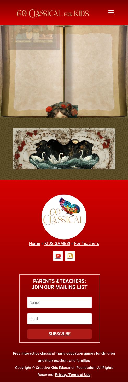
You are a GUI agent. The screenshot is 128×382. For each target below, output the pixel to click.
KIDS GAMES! (57, 243)
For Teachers (86, 243)
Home (34, 243)
